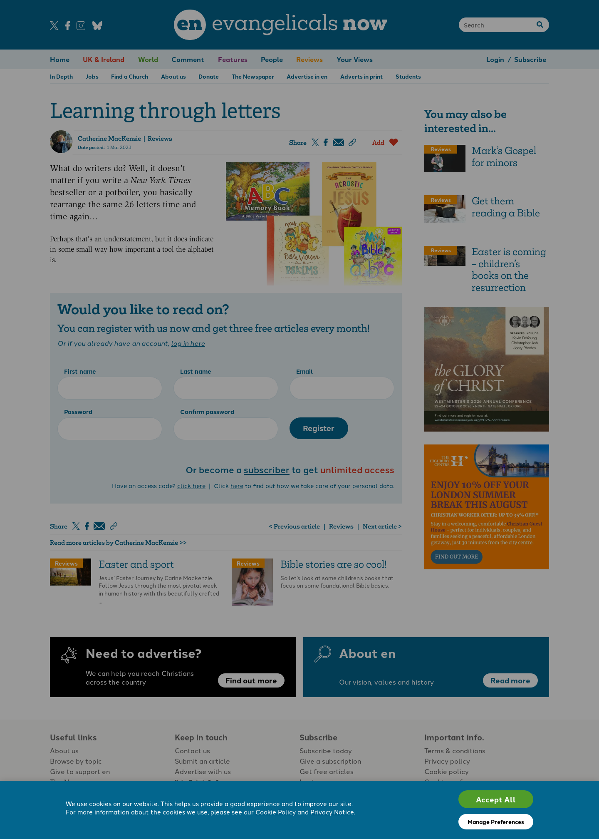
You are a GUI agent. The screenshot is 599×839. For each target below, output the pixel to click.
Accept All (496, 799)
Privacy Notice (332, 811)
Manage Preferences (496, 821)
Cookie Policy (275, 811)
